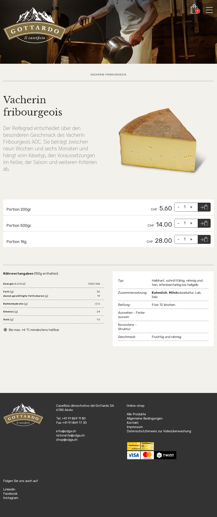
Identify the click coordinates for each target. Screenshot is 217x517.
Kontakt (133, 423)
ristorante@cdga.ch (70, 435)
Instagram (10, 498)
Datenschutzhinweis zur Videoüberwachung (159, 431)
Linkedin (9, 489)
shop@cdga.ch (67, 440)
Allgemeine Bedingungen (145, 418)
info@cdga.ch (66, 431)
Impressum (135, 427)
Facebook (10, 494)
